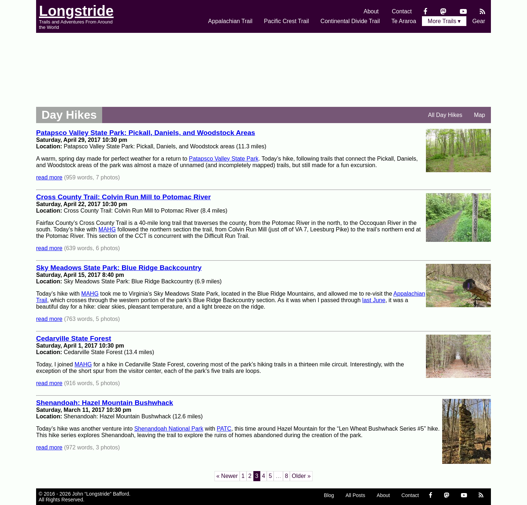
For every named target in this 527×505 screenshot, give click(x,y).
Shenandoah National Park (168, 429)
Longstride (76, 11)
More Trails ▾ (444, 21)
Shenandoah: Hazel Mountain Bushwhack (104, 402)
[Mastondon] (443, 11)
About (371, 11)
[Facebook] (425, 11)
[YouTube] (463, 11)
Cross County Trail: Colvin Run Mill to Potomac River (123, 197)
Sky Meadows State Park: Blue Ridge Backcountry (119, 267)
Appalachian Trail (230, 21)
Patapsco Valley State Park (223, 159)
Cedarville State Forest (73, 338)
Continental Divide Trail (350, 21)
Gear (478, 21)
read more (49, 177)
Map (479, 115)
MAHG (107, 229)
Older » (301, 476)
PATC (224, 429)
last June (374, 300)
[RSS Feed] (482, 11)
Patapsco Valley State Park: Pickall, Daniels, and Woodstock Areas (145, 132)
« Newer (227, 476)
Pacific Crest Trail (286, 21)
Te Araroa (403, 21)
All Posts (355, 495)
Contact (402, 11)
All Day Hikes (445, 115)
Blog (329, 495)
